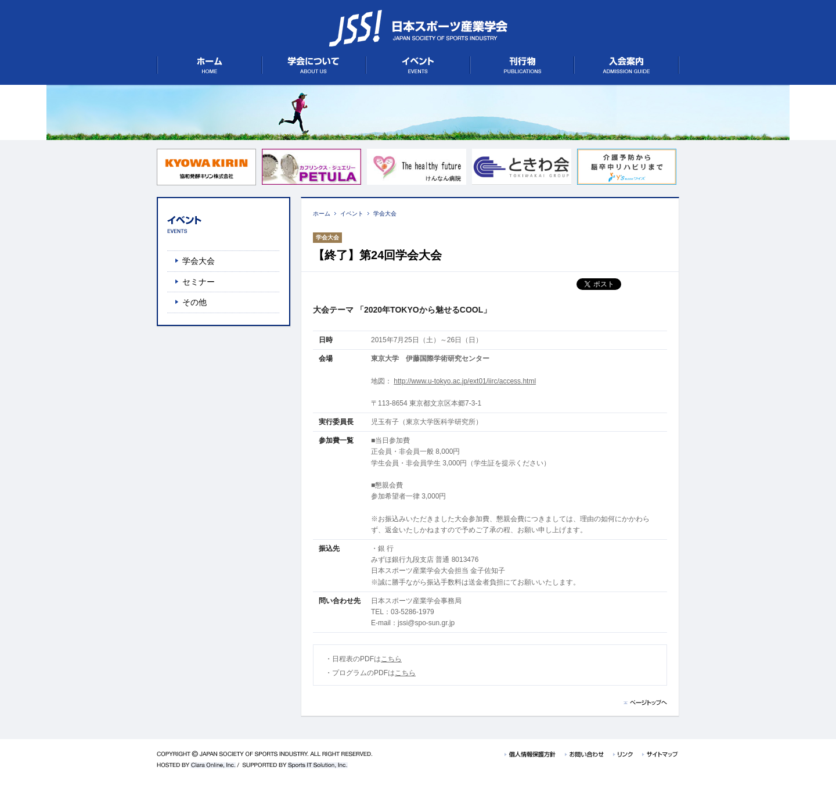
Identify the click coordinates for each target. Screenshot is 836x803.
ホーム (321, 213)
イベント (351, 213)
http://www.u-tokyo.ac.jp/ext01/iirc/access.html (465, 381)
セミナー (198, 281)
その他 (194, 302)
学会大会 (385, 213)
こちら (391, 659)
